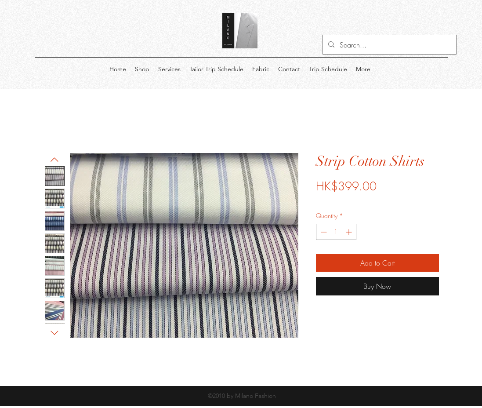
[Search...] (389, 45)
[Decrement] (322, 232)
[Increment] (349, 232)
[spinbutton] (336, 232)
